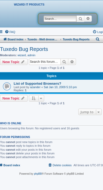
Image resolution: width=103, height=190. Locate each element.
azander (35, 87)
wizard (22, 55)
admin (31, 55)
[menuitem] (10, 32)
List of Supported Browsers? (37, 84)
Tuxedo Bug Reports (24, 49)
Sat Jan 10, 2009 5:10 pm (60, 87)
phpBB (38, 173)
